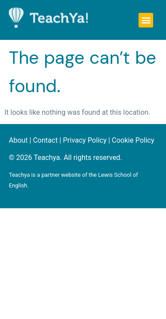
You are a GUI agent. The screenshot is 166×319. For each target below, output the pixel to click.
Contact (45, 140)
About (18, 140)
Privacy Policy (85, 140)
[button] (146, 20)
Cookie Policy (133, 140)
